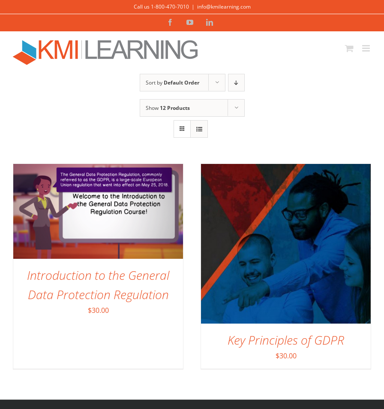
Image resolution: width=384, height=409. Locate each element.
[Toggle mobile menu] (366, 48)
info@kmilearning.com (224, 6)
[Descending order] (236, 82)
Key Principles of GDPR (286, 340)
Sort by (172, 82)
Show (168, 108)
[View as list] (199, 129)
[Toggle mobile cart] (349, 48)
